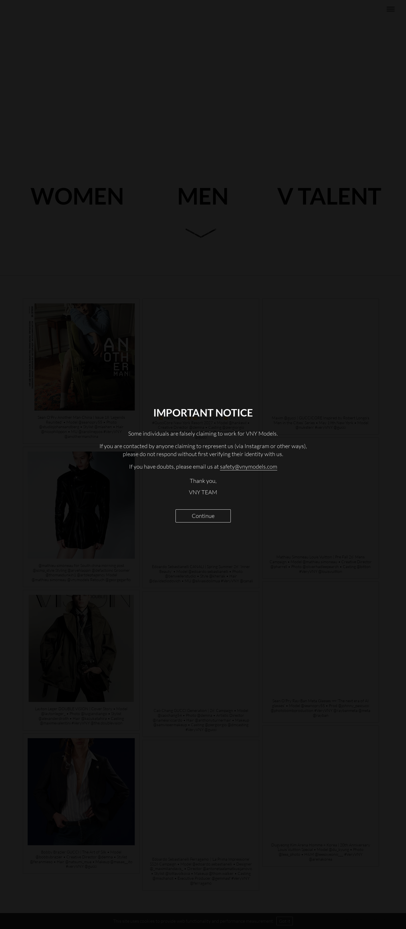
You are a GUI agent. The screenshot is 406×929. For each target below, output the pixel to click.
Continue (203, 515)
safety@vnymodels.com (248, 466)
